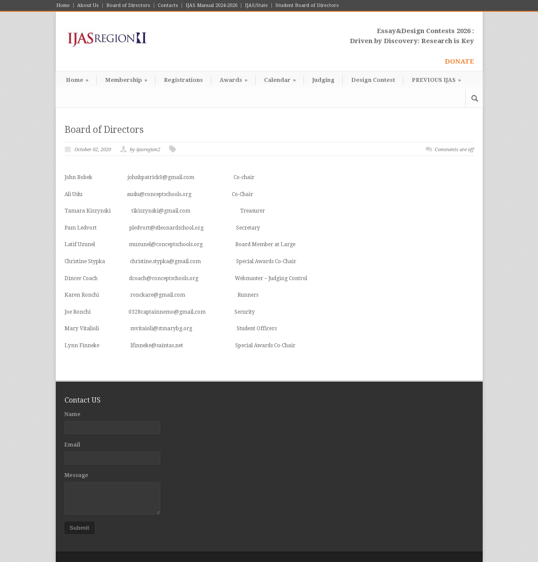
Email (72, 445)
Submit (79, 528)
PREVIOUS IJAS (436, 80)
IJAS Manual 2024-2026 (211, 5)
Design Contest (373, 80)
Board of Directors (128, 5)
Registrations (183, 80)
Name (72, 414)
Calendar (280, 80)
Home (63, 5)
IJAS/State (256, 5)
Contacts (168, 5)
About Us (88, 5)
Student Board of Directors (307, 5)
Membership (126, 80)
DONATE (459, 61)
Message (76, 475)
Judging (323, 80)
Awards (233, 80)
